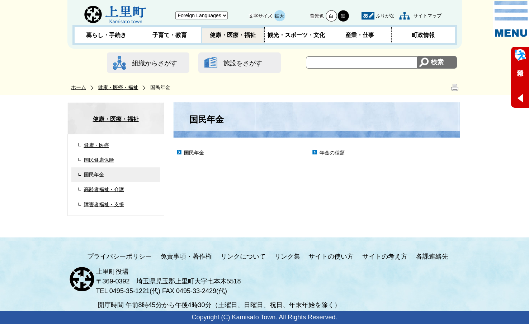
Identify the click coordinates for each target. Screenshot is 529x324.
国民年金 (94, 174)
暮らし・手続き (106, 35)
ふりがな (385, 15)
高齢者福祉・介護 (104, 189)
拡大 (279, 16)
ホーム (78, 87)
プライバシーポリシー (119, 256)
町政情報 (423, 35)
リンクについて (243, 256)
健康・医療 (96, 145)
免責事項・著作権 (186, 256)
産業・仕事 (359, 35)
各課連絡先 (432, 256)
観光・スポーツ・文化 (296, 35)
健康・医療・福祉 (233, 35)
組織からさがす (154, 63)
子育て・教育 (169, 35)
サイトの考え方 (384, 256)
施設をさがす (242, 63)
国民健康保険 (99, 160)
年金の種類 (332, 153)
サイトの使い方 (331, 256)
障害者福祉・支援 (104, 204)
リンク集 (287, 256)
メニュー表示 (511, 19)
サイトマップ (427, 15)
